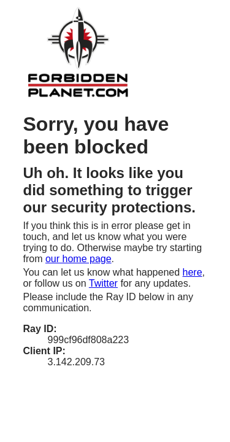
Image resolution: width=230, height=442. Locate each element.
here (192, 272)
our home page (78, 259)
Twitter (103, 283)
